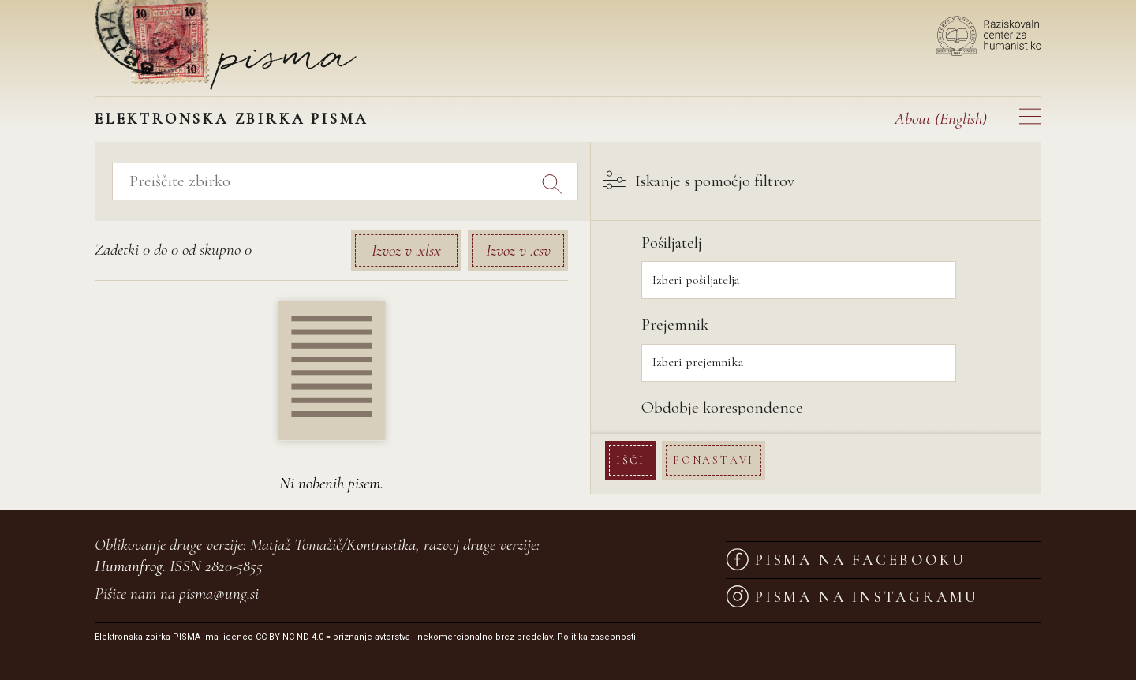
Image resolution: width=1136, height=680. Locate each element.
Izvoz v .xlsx (406, 250)
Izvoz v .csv (518, 250)
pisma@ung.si (219, 593)
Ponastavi (720, 459)
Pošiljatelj (678, 242)
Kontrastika (381, 545)
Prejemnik (682, 324)
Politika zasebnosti (596, 637)
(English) (941, 119)
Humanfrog (129, 566)
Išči (637, 459)
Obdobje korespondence (729, 407)
